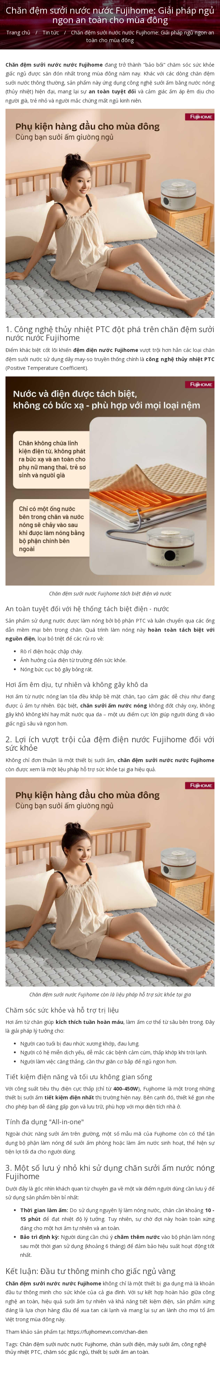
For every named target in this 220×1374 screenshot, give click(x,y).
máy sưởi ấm (163, 1344)
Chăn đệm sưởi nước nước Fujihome (63, 1344)
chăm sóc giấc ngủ (66, 1351)
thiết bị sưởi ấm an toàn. (120, 1351)
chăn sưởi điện (127, 1344)
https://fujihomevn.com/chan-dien (107, 1331)
